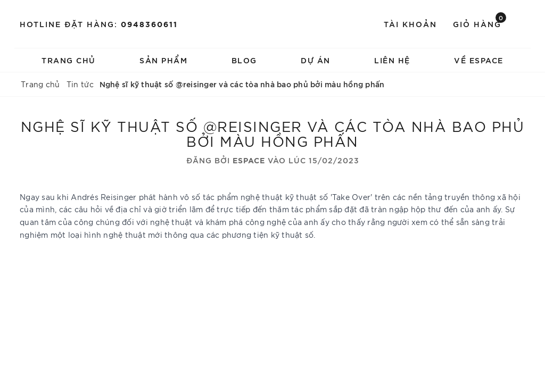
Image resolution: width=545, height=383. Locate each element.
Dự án (316, 60)
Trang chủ (69, 60)
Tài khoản (410, 24)
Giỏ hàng (479, 23)
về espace (478, 60)
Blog (244, 60)
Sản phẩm (163, 60)
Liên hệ (392, 60)
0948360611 (149, 24)
